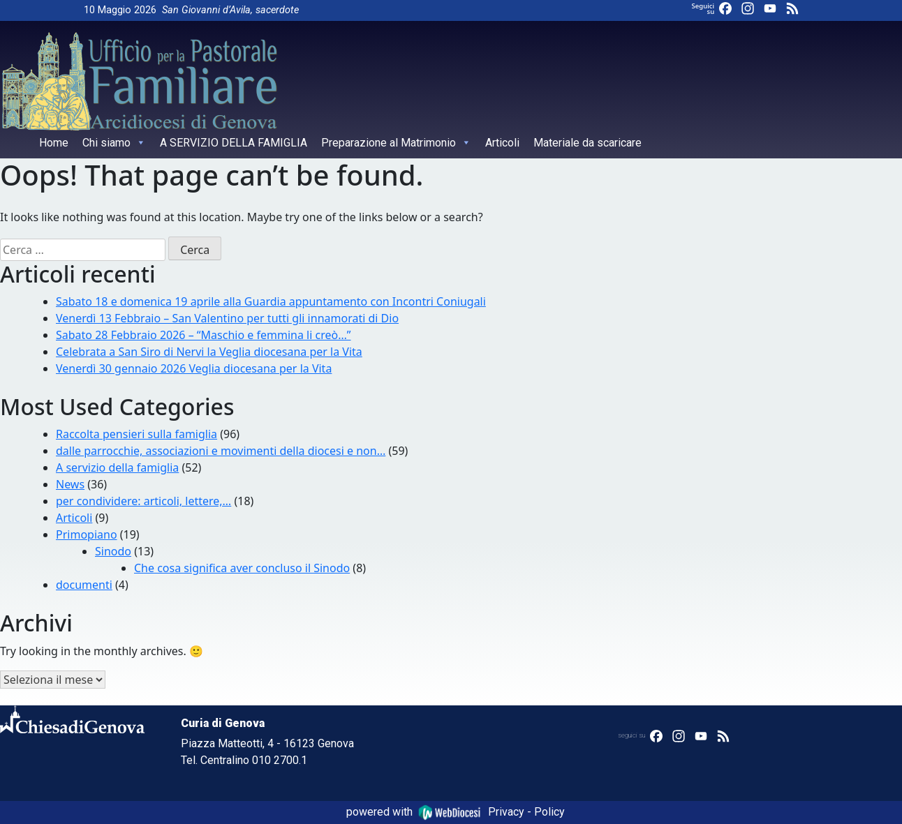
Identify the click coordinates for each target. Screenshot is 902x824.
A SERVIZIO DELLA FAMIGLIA (233, 142)
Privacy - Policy (526, 811)
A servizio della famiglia (117, 467)
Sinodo (113, 551)
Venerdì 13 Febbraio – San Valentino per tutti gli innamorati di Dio (227, 318)
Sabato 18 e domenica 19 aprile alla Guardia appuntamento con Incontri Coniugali (271, 301)
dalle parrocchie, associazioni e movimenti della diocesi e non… (220, 450)
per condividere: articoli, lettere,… (143, 501)
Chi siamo (114, 142)
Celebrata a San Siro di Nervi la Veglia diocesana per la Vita (209, 351)
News (70, 484)
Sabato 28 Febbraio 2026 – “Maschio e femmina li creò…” (203, 335)
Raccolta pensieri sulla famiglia (136, 434)
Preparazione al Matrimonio (396, 142)
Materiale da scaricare (587, 142)
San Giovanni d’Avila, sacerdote (230, 10)
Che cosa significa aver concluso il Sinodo (242, 568)
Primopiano (86, 534)
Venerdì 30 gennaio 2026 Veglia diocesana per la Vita (194, 368)
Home (53, 142)
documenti (84, 584)
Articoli (502, 142)
